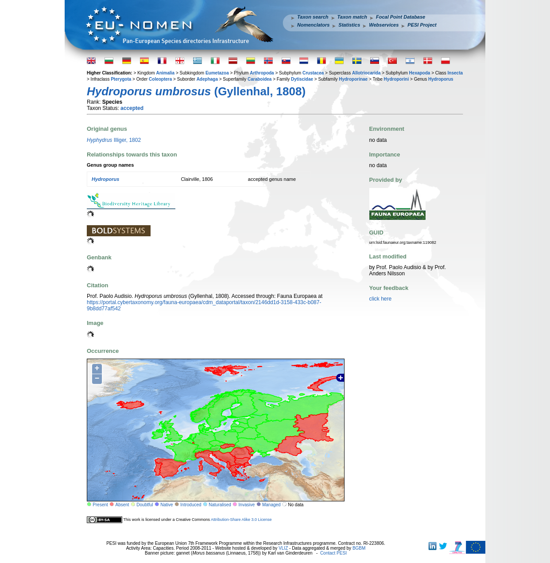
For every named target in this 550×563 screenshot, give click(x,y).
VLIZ (283, 548)
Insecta (455, 72)
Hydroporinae (353, 79)
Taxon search (313, 17)
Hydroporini (396, 79)
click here (380, 299)
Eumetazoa (217, 72)
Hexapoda (419, 72)
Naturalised (220, 504)
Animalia (165, 72)
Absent (122, 504)
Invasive (247, 504)
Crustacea (313, 72)
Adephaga (207, 79)
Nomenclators (313, 24)
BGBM (358, 548)
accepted (131, 108)
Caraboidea (259, 79)
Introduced (190, 504)
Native (166, 504)
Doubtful (144, 504)
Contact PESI (333, 553)
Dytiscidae (302, 79)
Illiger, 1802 (114, 140)
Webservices (384, 24)
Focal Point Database (400, 17)
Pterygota (121, 79)
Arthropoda (262, 72)
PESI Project (421, 24)
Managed (271, 504)
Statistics (349, 24)
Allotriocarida (366, 72)
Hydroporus (440, 79)
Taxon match (352, 17)
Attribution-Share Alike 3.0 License (241, 519)
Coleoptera (160, 79)
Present (100, 504)
